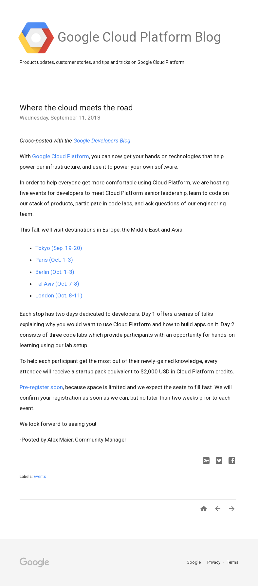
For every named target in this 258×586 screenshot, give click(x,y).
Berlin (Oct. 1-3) (54, 272)
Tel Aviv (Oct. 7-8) (57, 283)
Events (40, 476)
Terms (232, 562)
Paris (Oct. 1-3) (54, 259)
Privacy (214, 562)
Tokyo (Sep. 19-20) (58, 248)
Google (194, 562)
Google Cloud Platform (60, 156)
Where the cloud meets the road (76, 107)
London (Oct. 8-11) (59, 295)
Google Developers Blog (101, 140)
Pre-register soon (41, 387)
